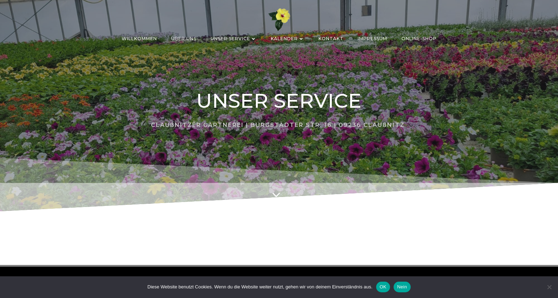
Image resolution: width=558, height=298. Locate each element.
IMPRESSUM (372, 38)
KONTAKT (331, 38)
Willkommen (139, 38)
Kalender (287, 38)
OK (383, 286)
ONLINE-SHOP (419, 38)
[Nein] (549, 287)
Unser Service (234, 38)
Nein (402, 286)
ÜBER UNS (183, 38)
